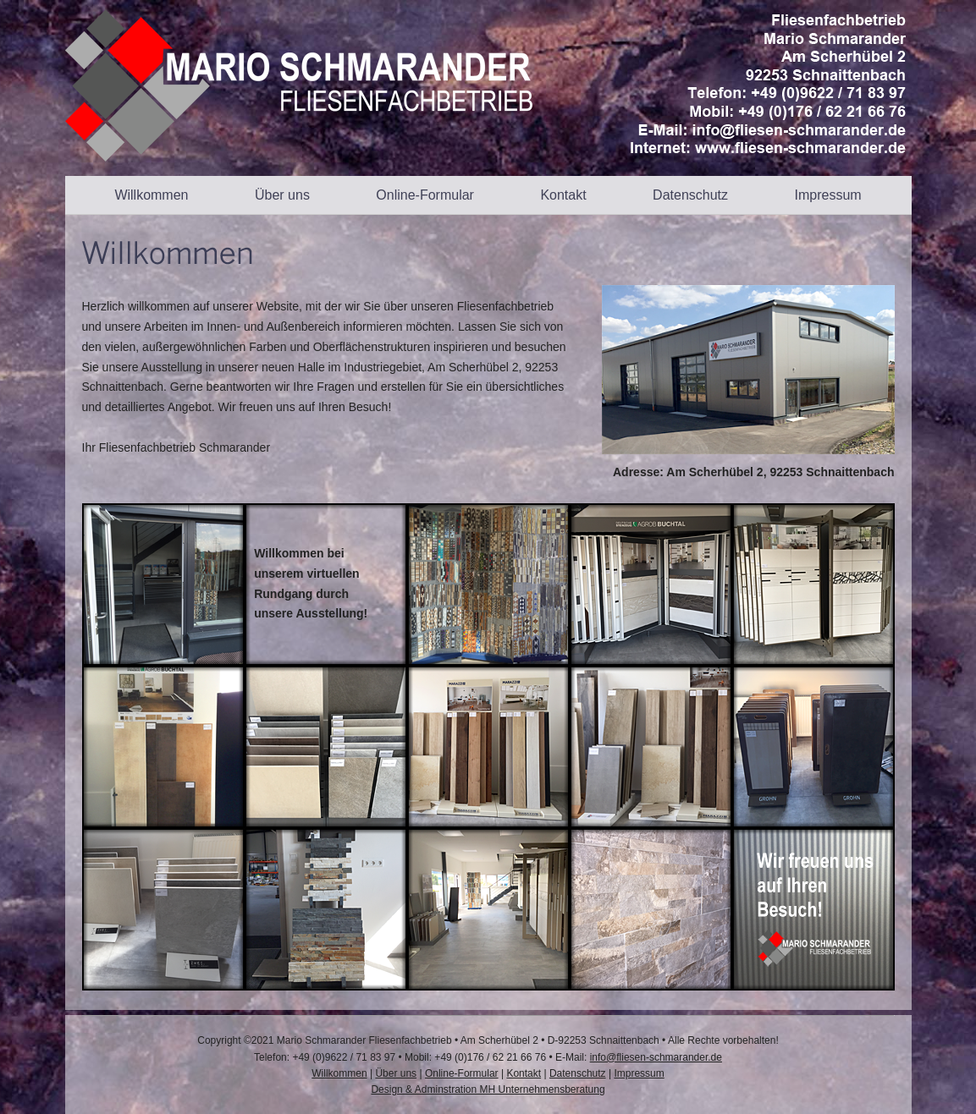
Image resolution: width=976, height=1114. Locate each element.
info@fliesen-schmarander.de (656, 1057)
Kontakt (563, 195)
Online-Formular (425, 195)
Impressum (827, 195)
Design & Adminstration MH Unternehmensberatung (487, 1089)
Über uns (282, 195)
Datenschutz (690, 195)
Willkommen (151, 195)
